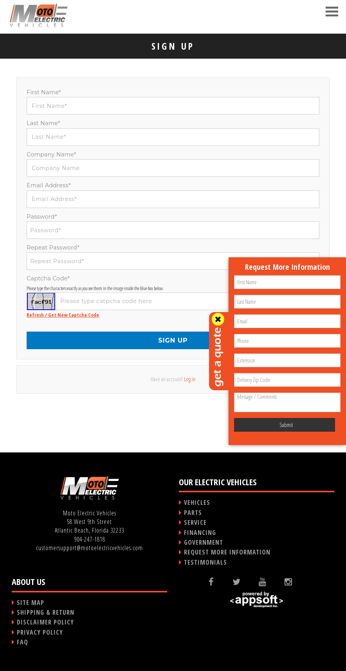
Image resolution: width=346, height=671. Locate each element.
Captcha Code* (48, 278)
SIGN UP (172, 340)
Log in (189, 379)
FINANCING (200, 532)
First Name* (44, 92)
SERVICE (195, 522)
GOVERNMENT (203, 542)
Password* (42, 216)
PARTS (193, 512)
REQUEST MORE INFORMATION (227, 552)
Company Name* (51, 154)
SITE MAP (30, 602)
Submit (286, 425)
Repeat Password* (53, 247)
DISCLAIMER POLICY (45, 622)
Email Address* (49, 185)
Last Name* (43, 123)
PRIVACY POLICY (40, 632)
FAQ (22, 642)
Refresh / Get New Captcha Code (63, 314)
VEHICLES (197, 502)
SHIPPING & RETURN (45, 612)
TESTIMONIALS (205, 562)
